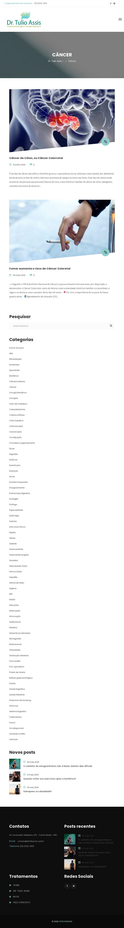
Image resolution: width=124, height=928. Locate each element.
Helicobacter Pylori (18, 566)
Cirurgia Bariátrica (18, 392)
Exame (13, 521)
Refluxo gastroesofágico (21, 677)
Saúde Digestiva (17, 689)
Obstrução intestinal (18, 655)
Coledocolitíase (17, 415)
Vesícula (13, 739)
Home (16, 886)
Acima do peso (16, 347)
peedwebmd (65, 921)
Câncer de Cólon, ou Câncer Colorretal (36, 158)
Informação (15, 616)
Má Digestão (15, 638)
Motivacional (15, 644)
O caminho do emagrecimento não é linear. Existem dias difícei (57, 766)
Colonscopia (15, 431)
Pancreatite (14, 661)
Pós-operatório (16, 666)
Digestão (13, 454)
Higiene (13, 588)
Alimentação (15, 359)
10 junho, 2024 (19, 164)
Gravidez (13, 560)
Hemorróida (15, 571)
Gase (12, 538)
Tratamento (15, 717)
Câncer (12, 387)
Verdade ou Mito (17, 733)
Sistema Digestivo (17, 711)
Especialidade (16, 510)
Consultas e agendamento (22, 443)
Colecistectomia (17, 409)
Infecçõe (14, 605)
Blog (16, 898)
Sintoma (13, 705)
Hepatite (13, 577)
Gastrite (13, 543)
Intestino (13, 627)
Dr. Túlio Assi (21, 892)
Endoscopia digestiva (19, 493)
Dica (12, 448)
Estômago (14, 515)
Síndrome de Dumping (20, 700)
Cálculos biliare (17, 381)
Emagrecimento (17, 487)
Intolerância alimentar (19, 633)
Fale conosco (21, 903)
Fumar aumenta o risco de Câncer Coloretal (39, 268)
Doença (13, 471)
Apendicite (14, 370)
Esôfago (13, 504)
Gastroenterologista (19, 554)
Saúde (12, 683)
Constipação (15, 437)
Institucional (15, 622)
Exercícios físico (17, 526)
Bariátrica (13, 375)
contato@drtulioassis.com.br (31, 842)
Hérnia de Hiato (16, 582)
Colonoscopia (16, 426)
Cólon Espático (16, 420)
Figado (12, 532)
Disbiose (13, 459)
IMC (11, 594)
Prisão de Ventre (17, 672)
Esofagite (13, 498)
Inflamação (14, 610)
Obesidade (14, 649)
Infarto (12, 599)
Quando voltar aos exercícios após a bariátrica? (49, 778)
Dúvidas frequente (18, 482)
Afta (11, 353)
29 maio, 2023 (19, 275)
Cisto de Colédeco (18, 403)
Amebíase (14, 364)
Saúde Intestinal (16, 694)
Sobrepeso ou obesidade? (37, 791)
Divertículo (14, 465)
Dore (12, 476)
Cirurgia (13, 398)
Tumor (12, 722)
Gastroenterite (16, 549)
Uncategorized (16, 728)
